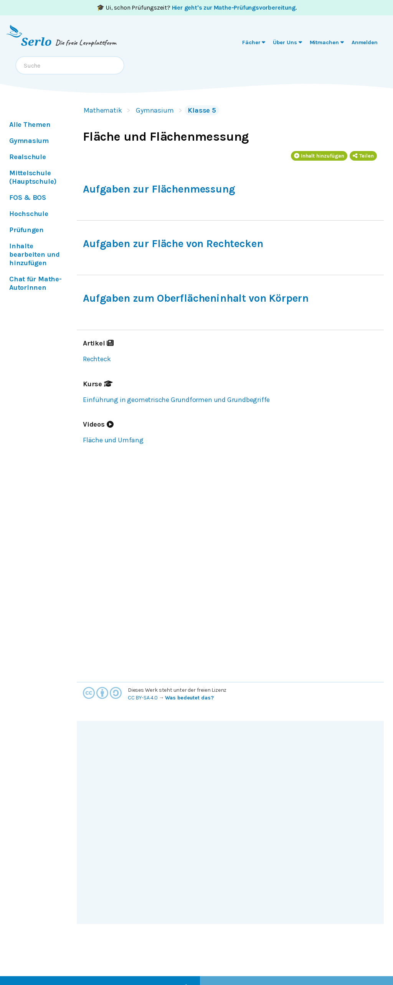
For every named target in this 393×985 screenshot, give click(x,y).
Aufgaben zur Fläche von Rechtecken (173, 244)
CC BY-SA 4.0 (143, 697)
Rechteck (97, 359)
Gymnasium (155, 110)
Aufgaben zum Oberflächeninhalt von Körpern (196, 298)
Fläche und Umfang (113, 440)
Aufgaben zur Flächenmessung (159, 189)
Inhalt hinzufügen (319, 156)
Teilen (363, 156)
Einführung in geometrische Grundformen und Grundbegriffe (176, 399)
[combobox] (69, 65)
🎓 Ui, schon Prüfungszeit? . (197, 7)
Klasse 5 (202, 110)
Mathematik (103, 110)
